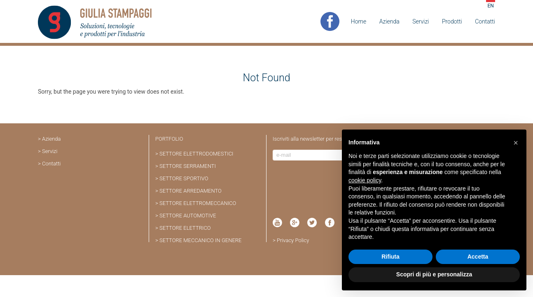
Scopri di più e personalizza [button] (434, 274)
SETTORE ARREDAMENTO (190, 191)
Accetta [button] (478, 256)
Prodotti (452, 21)
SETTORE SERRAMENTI (187, 166)
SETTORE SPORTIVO (183, 178)
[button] (515, 142)
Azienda (389, 21)
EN (490, 6)
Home (358, 21)
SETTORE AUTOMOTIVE (187, 215)
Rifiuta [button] (390, 256)
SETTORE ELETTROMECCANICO (197, 203)
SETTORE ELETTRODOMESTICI (196, 154)
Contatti (485, 21)
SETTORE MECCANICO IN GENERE (200, 240)
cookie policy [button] (364, 180)
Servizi (420, 21)
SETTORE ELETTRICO (185, 228)
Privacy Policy (293, 240)
